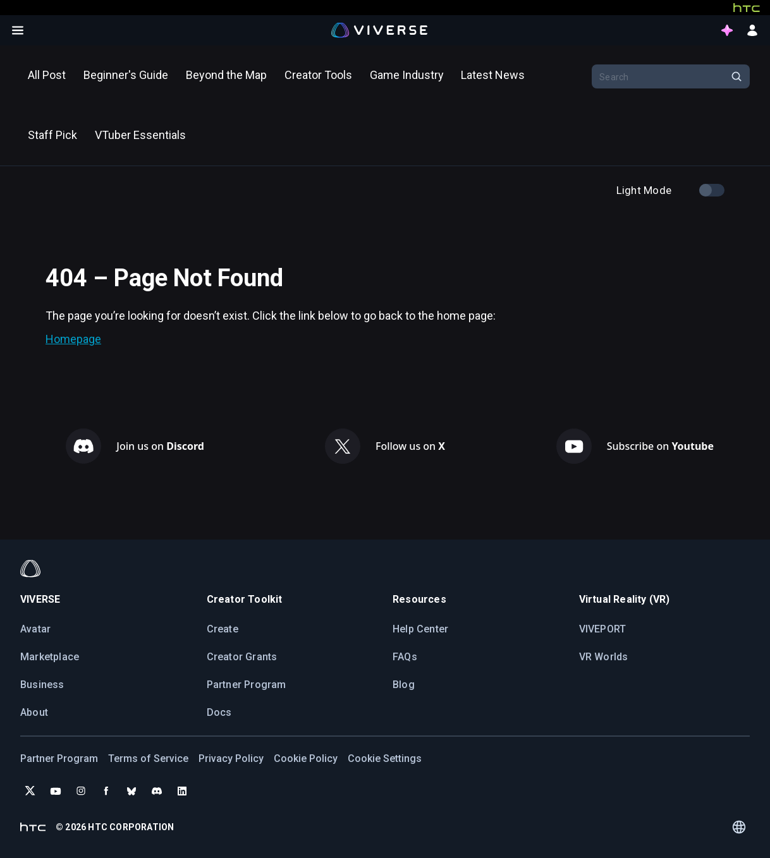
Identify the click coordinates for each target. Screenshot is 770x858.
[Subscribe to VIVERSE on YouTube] (56, 791)
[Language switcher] (739, 827)
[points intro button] (727, 30)
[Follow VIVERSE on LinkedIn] (182, 791)
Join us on (160, 446)
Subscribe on (660, 446)
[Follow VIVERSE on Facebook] (106, 791)
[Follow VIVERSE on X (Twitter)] (30, 791)
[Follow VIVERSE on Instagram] (81, 791)
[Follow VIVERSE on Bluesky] (131, 791)
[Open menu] (17, 30)
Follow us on (410, 446)
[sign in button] (752, 30)
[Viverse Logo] (379, 30)
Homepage (73, 339)
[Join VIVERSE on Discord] (157, 791)
